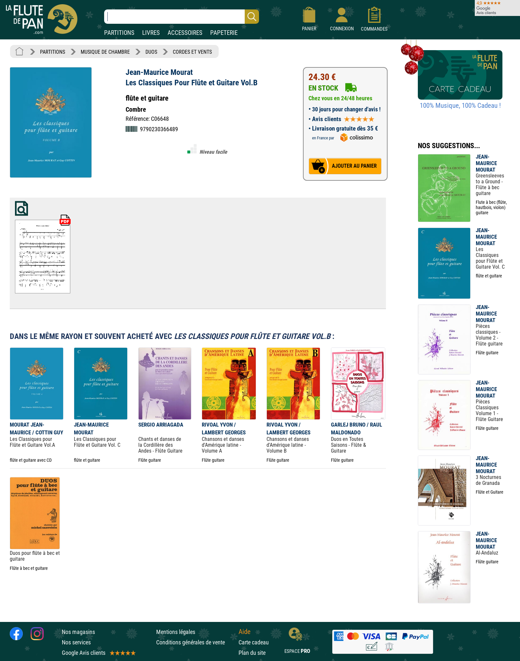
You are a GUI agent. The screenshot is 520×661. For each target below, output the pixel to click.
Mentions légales (175, 631)
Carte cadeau (254, 642)
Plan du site (252, 652)
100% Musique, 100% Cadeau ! (460, 105)
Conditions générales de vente (195, 642)
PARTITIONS (119, 32)
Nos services (76, 642)
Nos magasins (78, 631)
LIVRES (151, 32)
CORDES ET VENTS (192, 52)
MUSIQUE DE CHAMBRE (105, 52)
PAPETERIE (224, 32)
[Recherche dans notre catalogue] (181, 16)
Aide (245, 632)
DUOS (151, 52)
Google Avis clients (98, 652)
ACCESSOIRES (185, 32)
